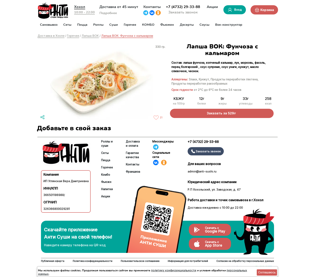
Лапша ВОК (90, 36)
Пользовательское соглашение (140, 261)
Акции (212, 6)
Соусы (204, 25)
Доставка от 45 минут (118, 6)
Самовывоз (48, 25)
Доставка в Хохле (51, 36)
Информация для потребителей (188, 261)
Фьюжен (167, 25)
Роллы (98, 25)
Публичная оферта (52, 261)
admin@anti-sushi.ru (202, 171)
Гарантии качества (132, 155)
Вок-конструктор (228, 25)
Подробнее (108, 13)
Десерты (187, 25)
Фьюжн (106, 182)
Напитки (107, 189)
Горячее (130, 25)
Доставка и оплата (133, 143)
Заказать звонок (183, 12)
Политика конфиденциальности (92, 261)
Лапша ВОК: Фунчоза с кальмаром (127, 36)
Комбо (105, 174)
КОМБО (148, 25)
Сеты (67, 25)
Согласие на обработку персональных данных (245, 261)
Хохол (79, 6)
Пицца (82, 25)
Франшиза (133, 171)
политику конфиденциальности (173, 270)
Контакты (152, 6)
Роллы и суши (107, 143)
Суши (113, 25)
